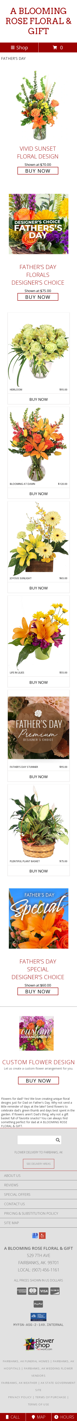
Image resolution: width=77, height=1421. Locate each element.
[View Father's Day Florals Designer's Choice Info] (38, 224)
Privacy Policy (20, 1397)
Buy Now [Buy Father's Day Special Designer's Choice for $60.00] (38, 991)
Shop (19, 47)
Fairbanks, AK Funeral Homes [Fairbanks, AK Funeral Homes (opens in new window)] (26, 1361)
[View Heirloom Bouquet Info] (38, 350)
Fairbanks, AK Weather (19, 1383)
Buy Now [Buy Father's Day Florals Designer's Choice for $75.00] (38, 296)
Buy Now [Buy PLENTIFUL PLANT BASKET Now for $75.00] (38, 871)
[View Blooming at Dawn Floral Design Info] (38, 444)
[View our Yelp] (42, 1237)
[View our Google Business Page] (35, 1237)
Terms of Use (38, 1404)
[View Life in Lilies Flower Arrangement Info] (38, 633)
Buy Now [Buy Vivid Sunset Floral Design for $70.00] (38, 170)
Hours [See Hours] (64, 1417)
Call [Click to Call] (13, 1417)
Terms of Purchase (50, 1397)
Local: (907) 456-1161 (38, 1270)
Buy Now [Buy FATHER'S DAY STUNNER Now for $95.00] (38, 776)
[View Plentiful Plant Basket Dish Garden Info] (38, 821)
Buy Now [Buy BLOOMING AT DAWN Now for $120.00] (38, 493)
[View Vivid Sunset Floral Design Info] (38, 105)
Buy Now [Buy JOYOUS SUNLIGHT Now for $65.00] (38, 588)
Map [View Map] (38, 1417)
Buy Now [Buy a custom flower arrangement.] (38, 1080)
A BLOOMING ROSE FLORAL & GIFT (38, 21)
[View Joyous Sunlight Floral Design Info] (38, 538)
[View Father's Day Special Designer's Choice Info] (38, 918)
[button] (38, 1317)
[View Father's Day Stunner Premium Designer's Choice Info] (38, 727)
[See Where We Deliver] (38, 1164)
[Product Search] (39, 1140)
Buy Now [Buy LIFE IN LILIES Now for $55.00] (38, 682)
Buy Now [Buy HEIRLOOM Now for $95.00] (38, 399)
